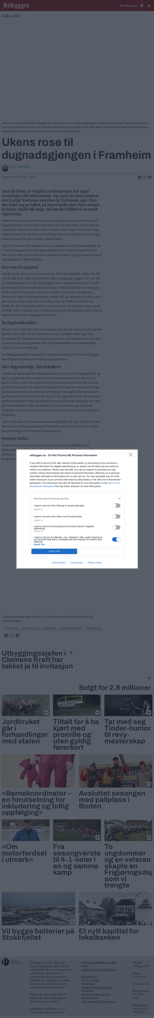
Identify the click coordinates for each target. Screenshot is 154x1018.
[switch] (116, 505)
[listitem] (77, 498)
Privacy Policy (95, 562)
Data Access (77, 562)
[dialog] (77, 509)
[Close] (132, 456)
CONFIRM (54, 551)
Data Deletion (59, 562)
